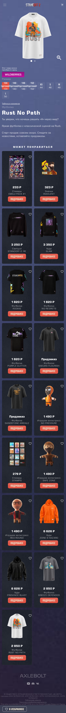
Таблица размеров (11, 103)
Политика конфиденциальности (33, 702)
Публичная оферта (33, 700)
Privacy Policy (50, 704)
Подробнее (17, 199)
